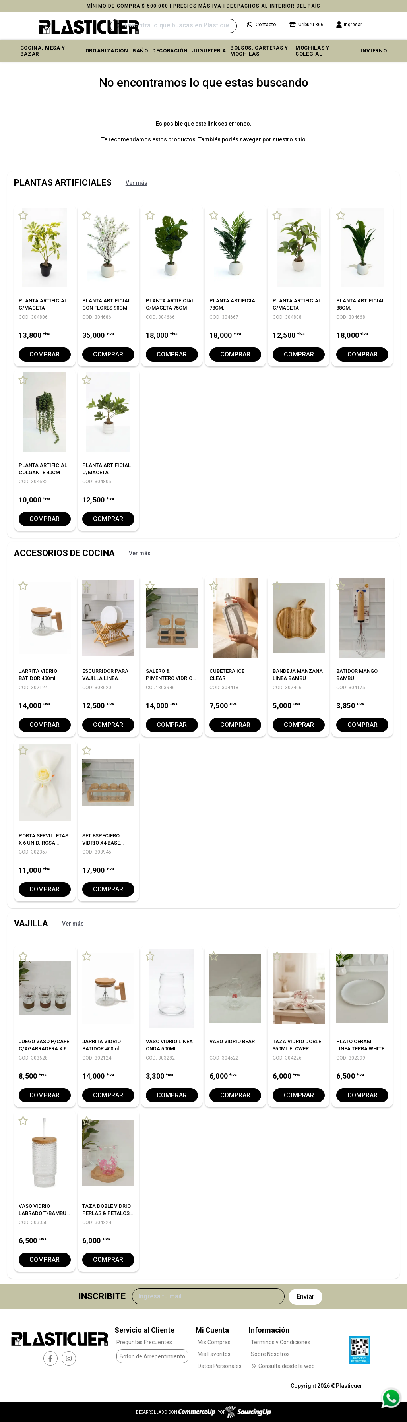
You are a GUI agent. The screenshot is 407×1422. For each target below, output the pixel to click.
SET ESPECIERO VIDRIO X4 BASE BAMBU (101, 843)
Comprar (44, 354)
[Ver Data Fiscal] (359, 1348)
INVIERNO (373, 51)
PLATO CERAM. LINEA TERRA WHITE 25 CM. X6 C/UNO (360, 1048)
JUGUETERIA (209, 51)
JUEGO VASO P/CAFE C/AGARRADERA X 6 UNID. (44, 1048)
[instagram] (69, 1358)
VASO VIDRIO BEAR (232, 1041)
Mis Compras (214, 1342)
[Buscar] (173, 26)
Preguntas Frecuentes (144, 1342)
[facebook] (50, 1358)
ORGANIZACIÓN (106, 51)
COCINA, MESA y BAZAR (42, 51)
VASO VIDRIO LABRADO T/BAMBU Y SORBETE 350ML (42, 1213)
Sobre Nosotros (270, 1354)
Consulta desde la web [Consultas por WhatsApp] (283, 1366)
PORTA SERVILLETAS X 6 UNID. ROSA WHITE (43, 843)
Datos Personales (220, 1366)
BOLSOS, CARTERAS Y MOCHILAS (259, 51)
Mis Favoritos (214, 1354)
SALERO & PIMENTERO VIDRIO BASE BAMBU (169, 678)
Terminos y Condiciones (280, 1342)
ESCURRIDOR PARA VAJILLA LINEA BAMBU (105, 678)
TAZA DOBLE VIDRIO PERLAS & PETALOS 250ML (106, 1213)
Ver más (136, 183)
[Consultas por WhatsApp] (391, 1398)
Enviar (305, 1296)
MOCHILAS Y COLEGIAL (312, 51)
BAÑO (140, 51)
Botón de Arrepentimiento (152, 1356)
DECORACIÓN (170, 51)
